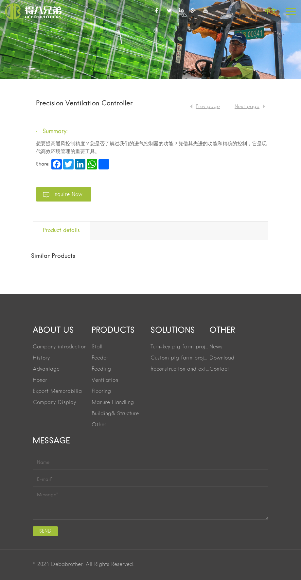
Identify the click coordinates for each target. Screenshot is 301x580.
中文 (270, 11)
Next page (247, 106)
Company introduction (59, 347)
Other (99, 425)
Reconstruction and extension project (179, 369)
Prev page (208, 106)
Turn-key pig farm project (179, 347)
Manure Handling (113, 402)
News (215, 347)
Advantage (46, 369)
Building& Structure (115, 413)
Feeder (100, 358)
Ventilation (105, 380)
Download (221, 358)
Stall (97, 347)
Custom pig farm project (179, 358)
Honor (40, 380)
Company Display (54, 402)
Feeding (101, 369)
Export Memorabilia (57, 391)
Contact (219, 369)
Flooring (101, 391)
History (41, 358)
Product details (61, 230)
